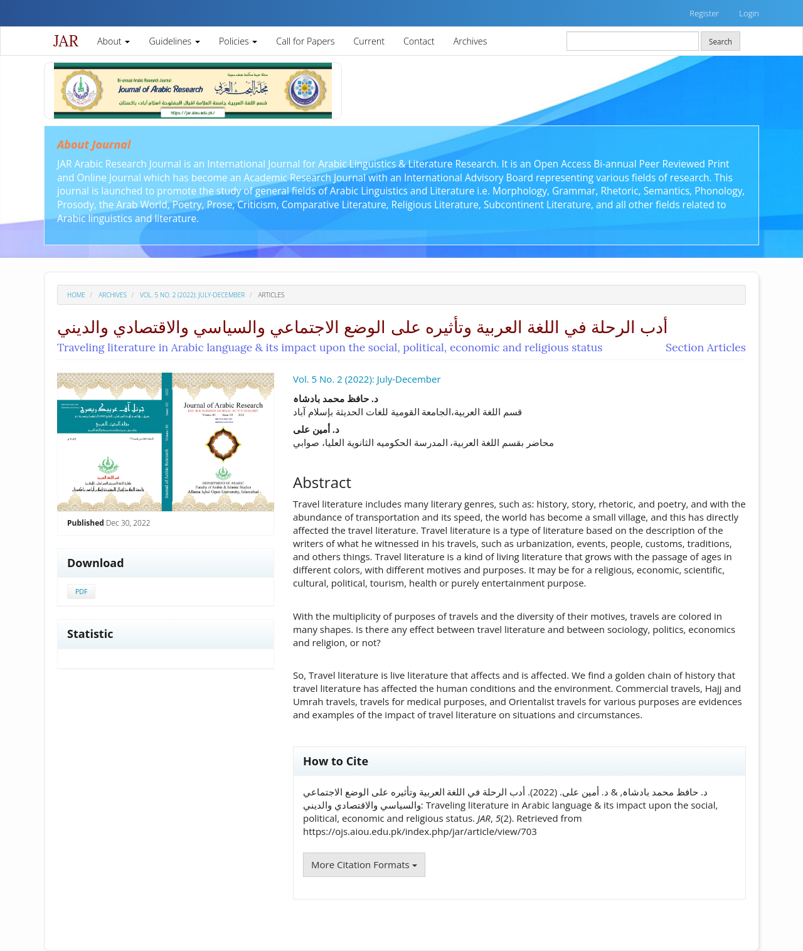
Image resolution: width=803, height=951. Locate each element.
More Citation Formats (364, 864)
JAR (65, 41)
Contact (419, 41)
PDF (81, 591)
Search (720, 41)
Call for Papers (305, 41)
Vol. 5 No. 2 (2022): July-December (192, 294)
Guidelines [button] (174, 41)
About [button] (113, 41)
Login (749, 13)
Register (704, 13)
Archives (470, 41)
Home (76, 294)
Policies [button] (238, 41)
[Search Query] (632, 41)
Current (369, 41)
